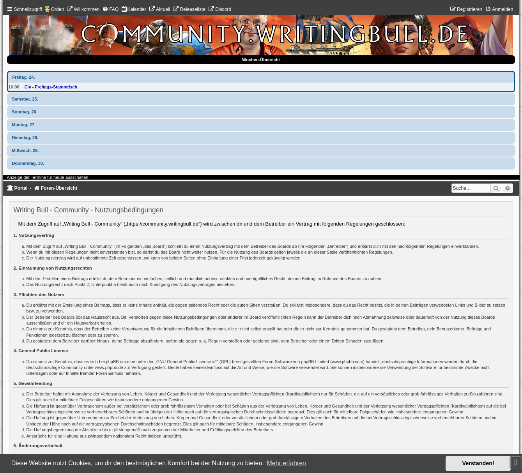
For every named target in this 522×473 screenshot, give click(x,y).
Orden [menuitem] (57, 9)
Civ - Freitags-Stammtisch (51, 87)
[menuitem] (83, 9)
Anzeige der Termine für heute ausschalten (47, 177)
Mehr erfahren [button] (286, 463)
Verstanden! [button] (478, 463)
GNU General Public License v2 (186, 361)
